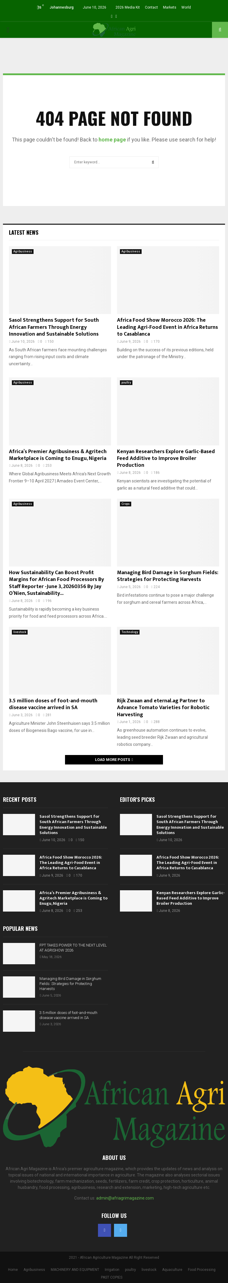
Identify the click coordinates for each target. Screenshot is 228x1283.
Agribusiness (22, 251)
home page (112, 139)
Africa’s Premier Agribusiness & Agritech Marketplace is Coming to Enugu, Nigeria (58, 455)
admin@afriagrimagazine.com (125, 1198)
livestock (19, 632)
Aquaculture (172, 1270)
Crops (125, 504)
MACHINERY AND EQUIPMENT (75, 1270)
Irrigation (112, 1270)
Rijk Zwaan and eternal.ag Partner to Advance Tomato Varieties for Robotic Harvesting (163, 707)
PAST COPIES (111, 1277)
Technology (129, 632)
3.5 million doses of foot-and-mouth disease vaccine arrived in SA (53, 704)
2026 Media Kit (127, 7)
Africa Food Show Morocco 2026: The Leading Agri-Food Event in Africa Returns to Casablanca (167, 327)
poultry (126, 382)
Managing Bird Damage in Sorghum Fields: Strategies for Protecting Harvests (167, 576)
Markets (169, 7)
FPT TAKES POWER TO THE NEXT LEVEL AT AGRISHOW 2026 (73, 947)
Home (13, 1270)
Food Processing (202, 1270)
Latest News (23, 232)
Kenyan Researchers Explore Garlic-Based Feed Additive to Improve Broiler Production (166, 458)
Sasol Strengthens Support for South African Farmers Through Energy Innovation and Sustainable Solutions (54, 327)
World (186, 7)
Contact (151, 7)
